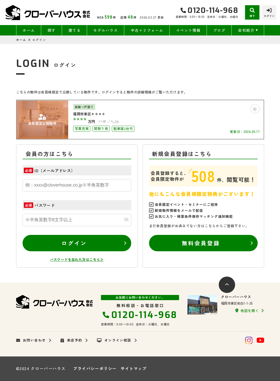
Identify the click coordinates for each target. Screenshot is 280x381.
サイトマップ (134, 368)
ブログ (219, 30)
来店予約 (71, 340)
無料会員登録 (201, 243)
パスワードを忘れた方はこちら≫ (77, 259)
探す (52, 30)
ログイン (74, 243)
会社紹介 (246, 30)
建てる (74, 30)
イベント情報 (188, 30)
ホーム (29, 30)
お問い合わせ (31, 340)
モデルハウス (105, 30)
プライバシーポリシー (95, 368)
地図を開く (247, 310)
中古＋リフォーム (147, 30)
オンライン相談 (114, 340)
